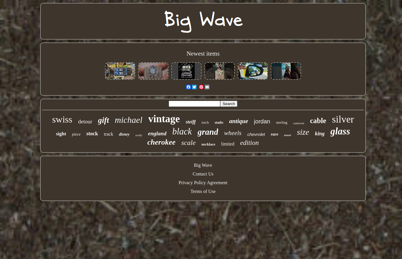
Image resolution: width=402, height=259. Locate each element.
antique (238, 121)
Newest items (203, 53)
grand (208, 131)
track (108, 134)
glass (340, 131)
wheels (232, 132)
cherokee (161, 142)
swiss (62, 119)
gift (103, 120)
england (157, 133)
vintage (164, 119)
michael (129, 120)
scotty (138, 135)
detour (85, 121)
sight (61, 133)
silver (343, 119)
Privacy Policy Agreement (203, 182)
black (182, 131)
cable (318, 121)
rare (274, 134)
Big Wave (203, 165)
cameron (298, 123)
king (320, 133)
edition (249, 142)
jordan (262, 121)
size (303, 131)
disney (124, 134)
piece (76, 134)
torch (205, 122)
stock (92, 133)
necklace (209, 144)
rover (287, 135)
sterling (281, 122)
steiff (191, 122)
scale (188, 142)
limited (227, 143)
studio (219, 122)
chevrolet (256, 134)
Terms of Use (203, 191)
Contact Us (203, 173)
